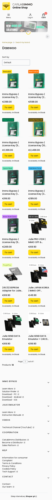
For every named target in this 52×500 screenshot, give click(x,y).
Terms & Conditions (11, 463)
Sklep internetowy (23, 496)
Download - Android (12, 397)
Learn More (7, 388)
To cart (8, 107)
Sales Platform (9, 445)
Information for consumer (15, 457)
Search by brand (23, 42)
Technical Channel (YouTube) (17, 427)
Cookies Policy (9, 468)
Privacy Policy (8, 466)
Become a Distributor (12, 442)
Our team (7, 486)
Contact (6, 484)
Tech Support (9, 471)
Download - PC (9, 394)
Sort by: (5, 57)
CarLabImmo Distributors (14, 439)
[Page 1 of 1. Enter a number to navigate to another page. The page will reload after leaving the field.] (25, 361)
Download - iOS (9, 399)
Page (20, 361)
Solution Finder (9, 391)
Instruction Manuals (12, 415)
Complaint (7, 460)
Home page (7, 42)
